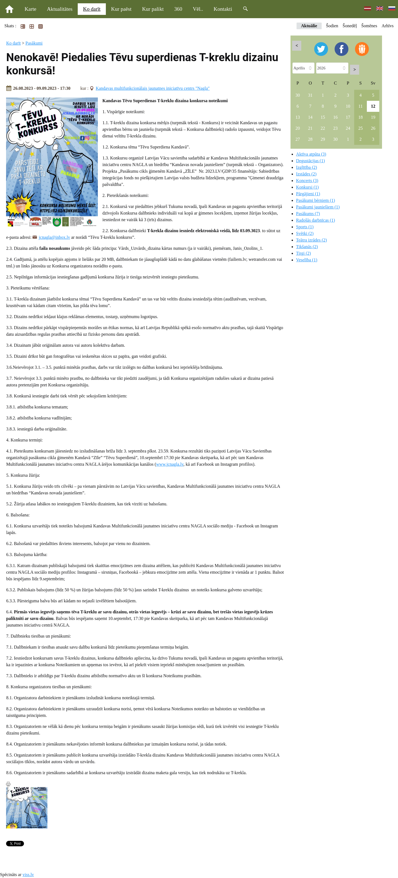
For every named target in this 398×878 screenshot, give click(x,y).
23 (335, 128)
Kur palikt (153, 9)
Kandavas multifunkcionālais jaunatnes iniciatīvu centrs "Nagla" (152, 88)
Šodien (332, 25)
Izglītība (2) (306, 167)
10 (348, 106)
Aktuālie (309, 25)
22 (323, 128)
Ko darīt (91, 9)
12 (373, 106)
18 (360, 117)
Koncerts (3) (307, 180)
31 (310, 95)
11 (360, 106)
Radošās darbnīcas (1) (315, 220)
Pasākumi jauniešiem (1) (318, 207)
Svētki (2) (305, 233)
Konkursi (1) (307, 187)
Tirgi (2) (303, 253)
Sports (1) (305, 226)
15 (323, 117)
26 (373, 128)
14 (310, 117)
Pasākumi (33, 43)
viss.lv (28, 874)
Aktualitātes (59, 9)
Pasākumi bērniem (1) (315, 200)
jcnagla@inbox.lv (54, 237)
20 (297, 128)
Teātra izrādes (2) (311, 240)
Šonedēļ (350, 25)
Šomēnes (369, 25)
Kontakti (223, 9)
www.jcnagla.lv (169, 464)
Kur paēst (121, 9)
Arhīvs (387, 25)
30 (297, 95)
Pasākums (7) (308, 213)
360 (178, 9)
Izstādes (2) (306, 174)
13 (297, 117)
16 (335, 117)
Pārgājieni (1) (308, 193)
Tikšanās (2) (307, 246)
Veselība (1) (306, 260)
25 (360, 128)
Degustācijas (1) (310, 160)
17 (348, 117)
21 (310, 128)
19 (373, 117)
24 (348, 128)
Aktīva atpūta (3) (311, 154)
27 (297, 139)
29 (323, 139)
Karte (30, 9)
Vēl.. (198, 9)
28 (310, 139)
